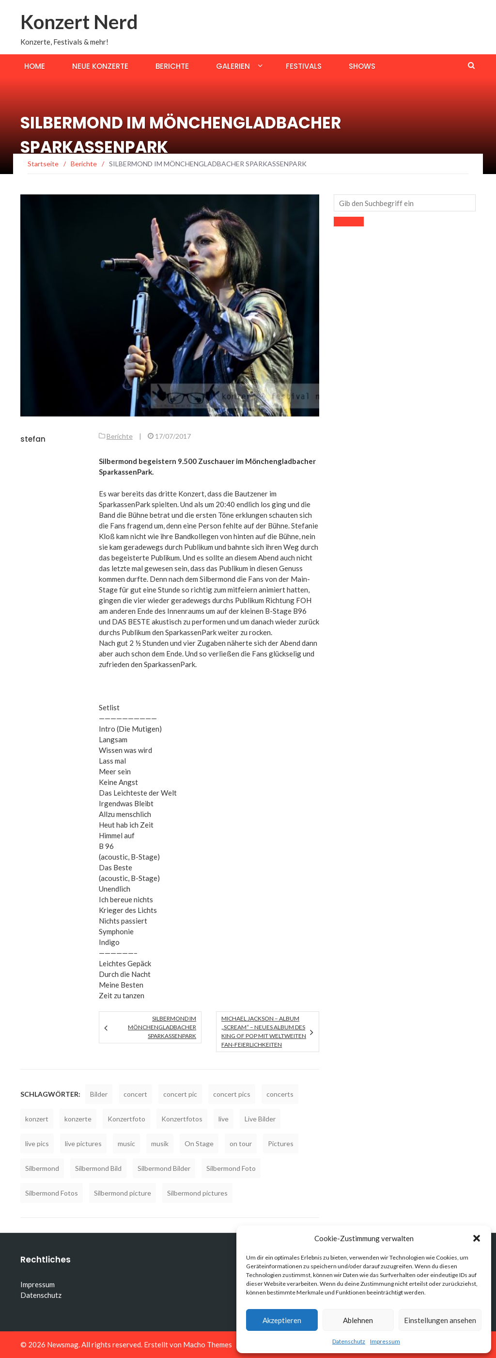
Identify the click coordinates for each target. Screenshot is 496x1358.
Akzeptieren (282, 1320)
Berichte (172, 66)
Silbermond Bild (98, 1168)
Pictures (281, 1143)
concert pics (231, 1094)
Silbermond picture (122, 1193)
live (223, 1119)
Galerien (233, 66)
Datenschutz (348, 1341)
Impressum (385, 1341)
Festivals (304, 66)
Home (34, 66)
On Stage (199, 1143)
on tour (241, 1143)
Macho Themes (207, 1344)
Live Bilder (260, 1119)
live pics (37, 1143)
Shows (362, 66)
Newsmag (62, 1344)
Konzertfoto (126, 1119)
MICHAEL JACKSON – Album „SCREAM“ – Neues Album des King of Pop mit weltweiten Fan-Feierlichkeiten (263, 1031)
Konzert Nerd (79, 21)
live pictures (83, 1143)
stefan (33, 439)
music (126, 1143)
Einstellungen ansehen (440, 1320)
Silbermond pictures (197, 1193)
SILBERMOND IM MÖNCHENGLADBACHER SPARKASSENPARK (162, 1027)
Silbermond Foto (231, 1168)
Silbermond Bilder (164, 1168)
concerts (280, 1094)
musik (160, 1143)
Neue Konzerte (100, 66)
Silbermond (42, 1168)
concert (135, 1094)
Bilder (99, 1094)
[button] (476, 1238)
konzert (36, 1119)
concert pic (180, 1094)
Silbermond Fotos (51, 1193)
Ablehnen (358, 1320)
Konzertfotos (181, 1119)
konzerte (78, 1119)
